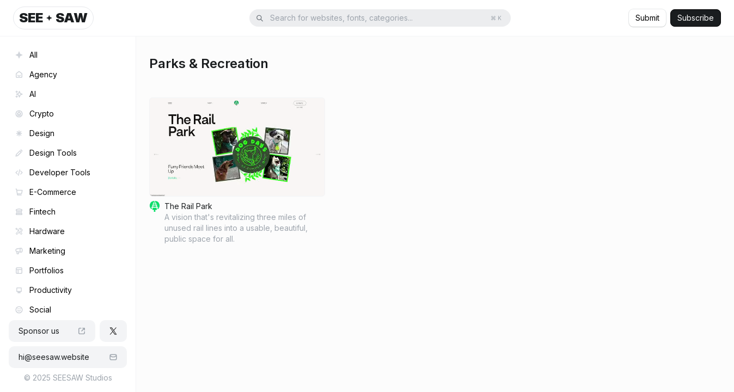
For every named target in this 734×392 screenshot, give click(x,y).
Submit (647, 17)
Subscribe (695, 17)
